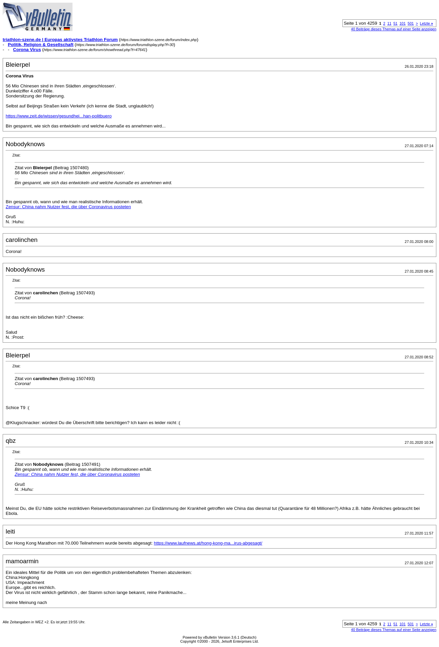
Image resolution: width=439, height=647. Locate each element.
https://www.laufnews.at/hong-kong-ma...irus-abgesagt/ (208, 543)
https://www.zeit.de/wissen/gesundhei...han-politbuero (59, 115)
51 (395, 23)
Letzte (426, 23)
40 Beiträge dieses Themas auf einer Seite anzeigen (393, 29)
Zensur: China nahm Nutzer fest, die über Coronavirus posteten (68, 206)
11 (389, 23)
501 (411, 23)
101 (403, 23)
